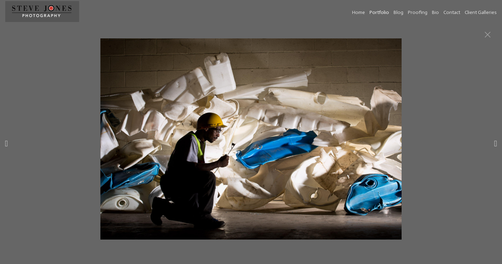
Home (358, 12)
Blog (398, 12)
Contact (451, 12)
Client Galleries (481, 12)
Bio (435, 12)
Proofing (417, 12)
